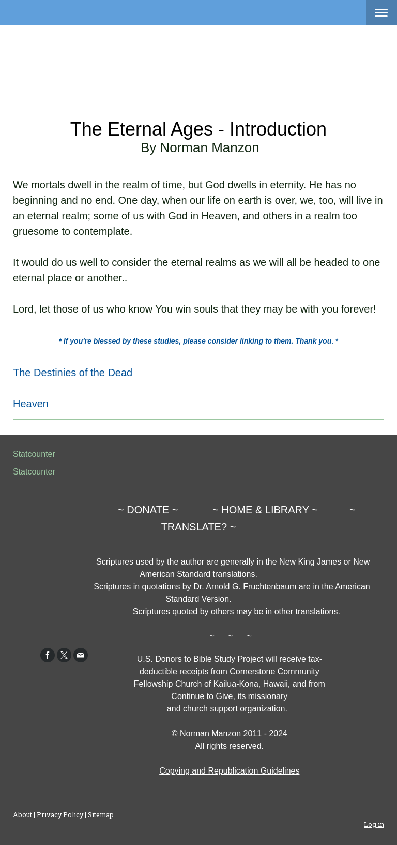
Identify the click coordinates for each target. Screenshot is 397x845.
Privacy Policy (60, 814)
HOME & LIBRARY (265, 509)
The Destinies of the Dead (72, 372)
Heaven (31, 403)
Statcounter (34, 454)
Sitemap (101, 814)
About (22, 814)
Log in (374, 824)
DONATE (148, 509)
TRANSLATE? (194, 526)
